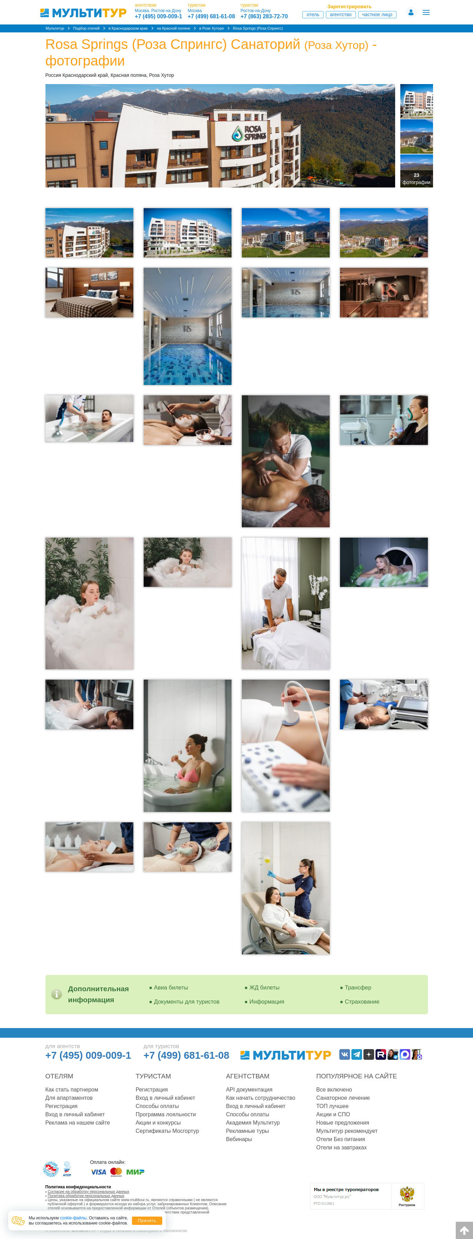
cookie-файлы (73, 1218)
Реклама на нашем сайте (77, 1123)
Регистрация (61, 1106)
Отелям (59, 1076)
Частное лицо (377, 14)
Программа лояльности (166, 1114)
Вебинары (239, 1139)
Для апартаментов (69, 1098)
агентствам (145, 5)
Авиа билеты (171, 987)
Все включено (334, 1090)
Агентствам (247, 1076)
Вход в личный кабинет (75, 1114)
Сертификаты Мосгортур (167, 1131)
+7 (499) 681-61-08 (211, 16)
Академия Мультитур (253, 1123)
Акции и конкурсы (158, 1123)
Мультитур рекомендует (347, 1131)
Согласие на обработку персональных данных (89, 1191)
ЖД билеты (264, 987)
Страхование (362, 1001)
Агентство (341, 14)
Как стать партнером (71, 1090)
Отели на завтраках (341, 1147)
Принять (147, 1220)
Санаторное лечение (343, 1098)
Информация (266, 1001)
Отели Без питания (340, 1139)
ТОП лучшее (332, 1106)
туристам (196, 5)
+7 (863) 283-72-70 (264, 16)
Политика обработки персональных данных (86, 1196)
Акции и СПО (333, 1114)
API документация (249, 1090)
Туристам (153, 1076)
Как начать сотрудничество (260, 1098)
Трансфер (358, 987)
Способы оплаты (157, 1106)
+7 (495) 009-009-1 (158, 16)
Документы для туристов (186, 1001)
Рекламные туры (247, 1131)
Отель (313, 14)
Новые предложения (342, 1123)
